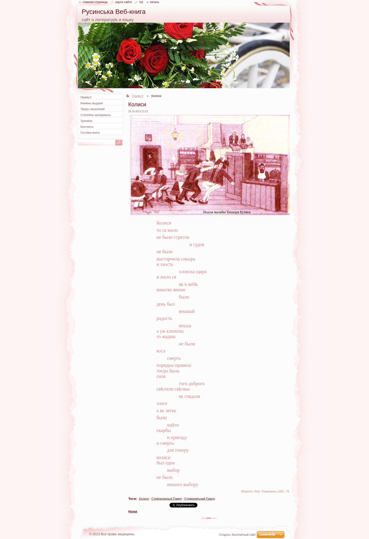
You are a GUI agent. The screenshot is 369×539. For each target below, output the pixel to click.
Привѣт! (138, 96)
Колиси (144, 498)
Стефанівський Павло (199, 498)
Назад (132, 511)
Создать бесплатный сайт (237, 534)
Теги (132, 499)
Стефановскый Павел (166, 498)
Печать (154, 2)
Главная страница (95, 2)
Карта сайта (123, 2)
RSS (141, 2)
